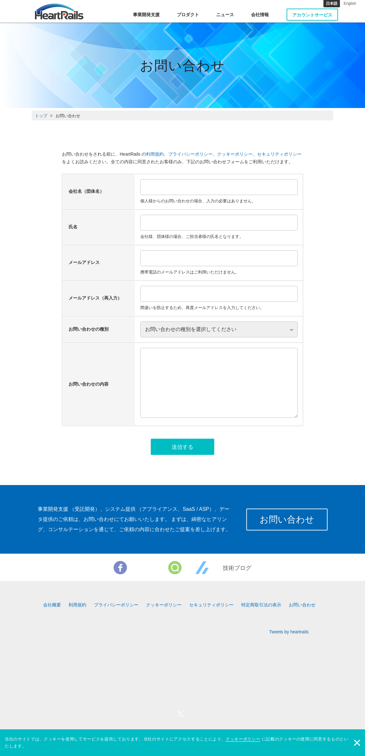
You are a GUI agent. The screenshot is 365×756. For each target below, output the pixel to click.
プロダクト (188, 14)
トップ (41, 116)
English (350, 3)
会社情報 (260, 14)
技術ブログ (237, 569)
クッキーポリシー (235, 154)
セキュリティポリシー (279, 154)
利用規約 (155, 154)
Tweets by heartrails (289, 633)
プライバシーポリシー (190, 154)
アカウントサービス (312, 14)
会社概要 (52, 606)
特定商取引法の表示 (261, 606)
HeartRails (59, 11)
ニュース (225, 14)
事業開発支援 (146, 14)
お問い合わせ (286, 521)
